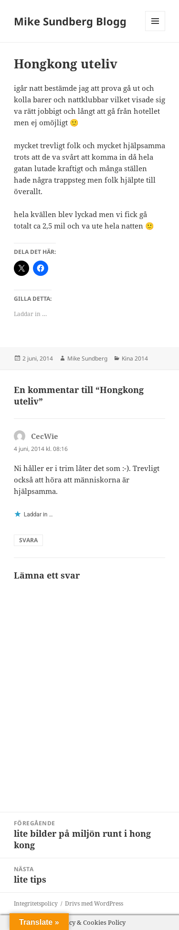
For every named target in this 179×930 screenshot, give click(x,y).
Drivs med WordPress (94, 903)
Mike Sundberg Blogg (70, 21)
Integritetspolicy (36, 903)
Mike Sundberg (87, 358)
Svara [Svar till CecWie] (28, 540)
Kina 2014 (135, 358)
